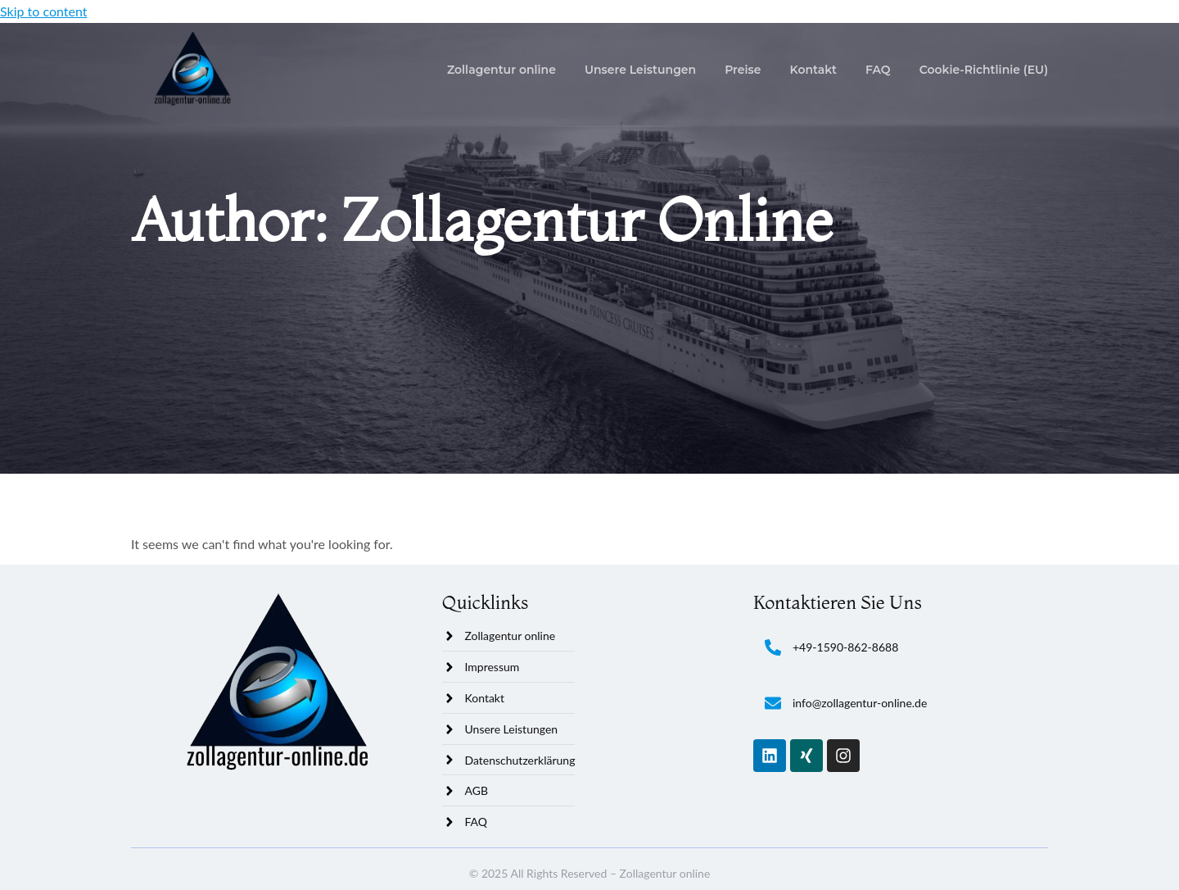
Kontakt (814, 69)
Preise (743, 69)
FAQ (878, 69)
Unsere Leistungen (640, 69)
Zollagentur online (501, 69)
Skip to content (44, 11)
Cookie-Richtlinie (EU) (983, 69)
